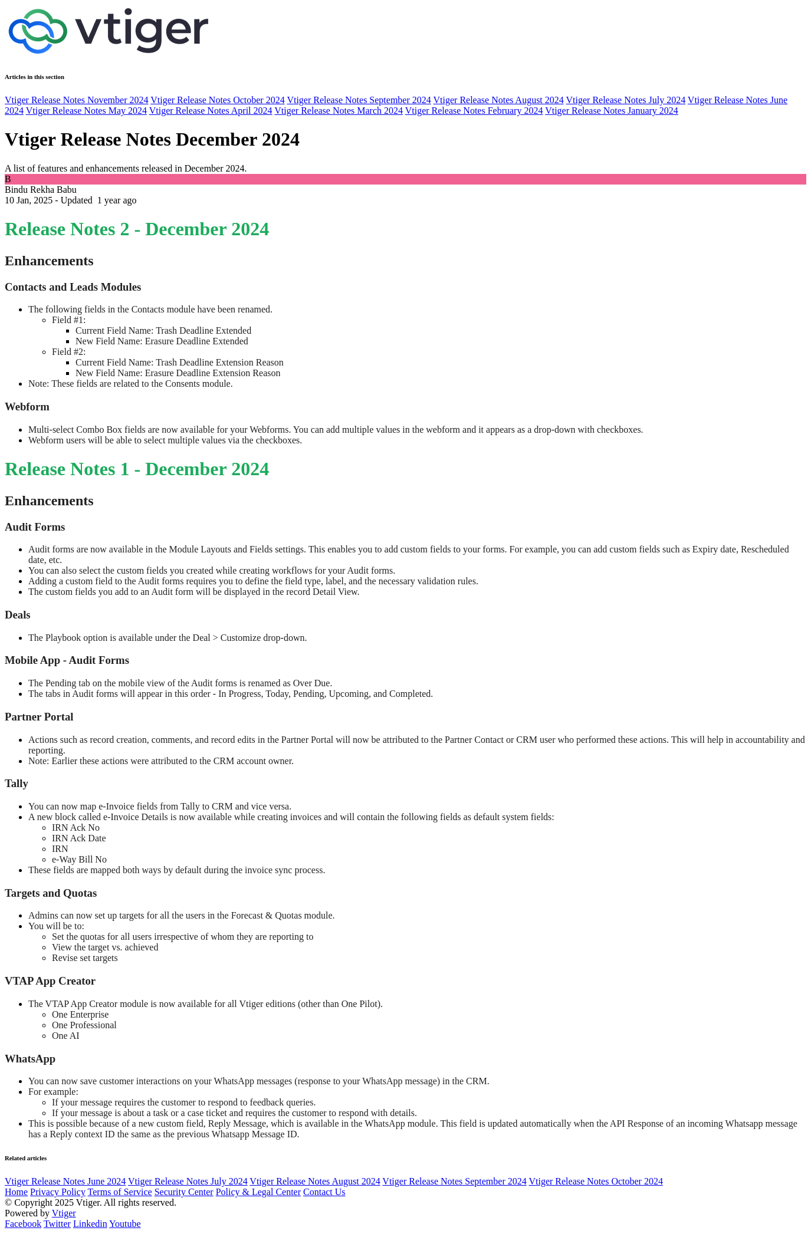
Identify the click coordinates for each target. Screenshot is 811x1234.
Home (16, 1192)
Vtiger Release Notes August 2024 (499, 100)
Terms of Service (120, 1192)
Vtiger (64, 1213)
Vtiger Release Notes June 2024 (65, 1181)
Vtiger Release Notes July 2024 (626, 100)
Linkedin (90, 1224)
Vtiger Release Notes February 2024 (474, 111)
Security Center (184, 1192)
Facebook (23, 1224)
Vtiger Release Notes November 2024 (76, 100)
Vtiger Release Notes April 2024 (210, 111)
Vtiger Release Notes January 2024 (611, 111)
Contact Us (324, 1192)
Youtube (125, 1224)
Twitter (57, 1224)
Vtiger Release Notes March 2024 (338, 111)
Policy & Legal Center (258, 1192)
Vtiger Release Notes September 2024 (359, 100)
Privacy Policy (58, 1192)
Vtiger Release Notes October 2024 (217, 100)
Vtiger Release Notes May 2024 (86, 111)
